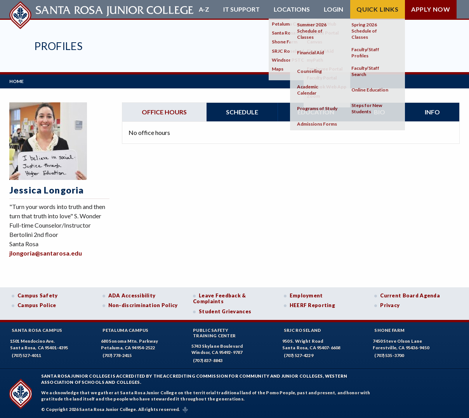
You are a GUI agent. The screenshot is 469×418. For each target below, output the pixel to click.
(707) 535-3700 (389, 355)
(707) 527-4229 (298, 355)
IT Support (241, 9)
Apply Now (430, 9)
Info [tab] (432, 112)
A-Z (204, 9)
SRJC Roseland (302, 330)
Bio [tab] (379, 112)
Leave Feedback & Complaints (219, 298)
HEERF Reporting (312, 305)
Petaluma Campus (125, 330)
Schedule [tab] (242, 112)
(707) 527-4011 (26, 355)
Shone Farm (389, 330)
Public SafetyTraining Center (214, 333)
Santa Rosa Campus (37, 330)
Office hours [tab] (164, 112)
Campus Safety (37, 295)
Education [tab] (315, 112)
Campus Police (36, 305)
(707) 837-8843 (207, 360)
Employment (306, 295)
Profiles (58, 46)
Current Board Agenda (410, 295)
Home (16, 81)
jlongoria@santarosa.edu (45, 253)
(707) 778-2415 (117, 355)
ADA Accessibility (132, 295)
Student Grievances (225, 311)
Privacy (390, 305)
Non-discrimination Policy (143, 305)
